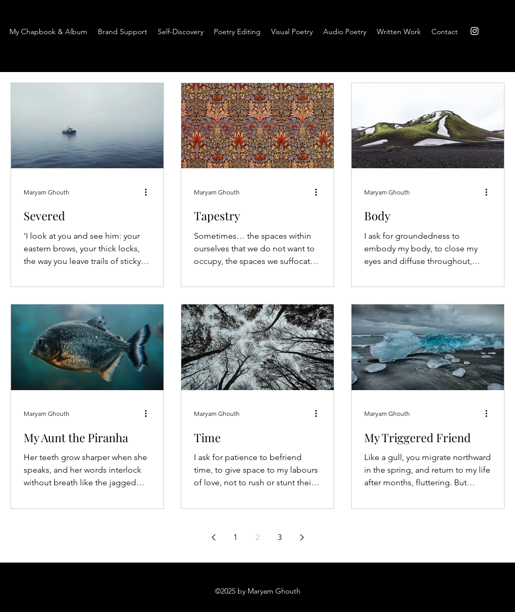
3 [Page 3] (279, 537)
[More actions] (149, 192)
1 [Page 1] (235, 537)
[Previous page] (213, 537)
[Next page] (301, 537)
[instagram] (474, 31)
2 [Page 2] (257, 537)
